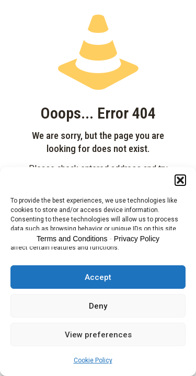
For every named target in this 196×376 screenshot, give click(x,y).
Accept (98, 277)
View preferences (98, 334)
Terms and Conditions (72, 238)
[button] (180, 180)
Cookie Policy (93, 360)
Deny (98, 306)
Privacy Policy (136, 238)
